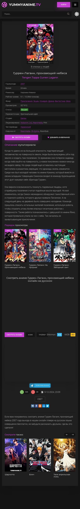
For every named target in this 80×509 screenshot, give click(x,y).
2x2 (30, 123)
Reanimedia (38, 123)
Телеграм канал (42, 385)
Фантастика (60, 101)
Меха (68, 101)
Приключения (27, 101)
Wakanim (24, 123)
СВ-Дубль (35, 131)
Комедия (43, 101)
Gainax (23, 118)
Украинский (26, 127)
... (51, 62)
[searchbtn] (68, 14)
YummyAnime (25, 5)
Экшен (36, 101)
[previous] (67, 435)
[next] (72, 435)
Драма (51, 101)
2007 (23, 84)
